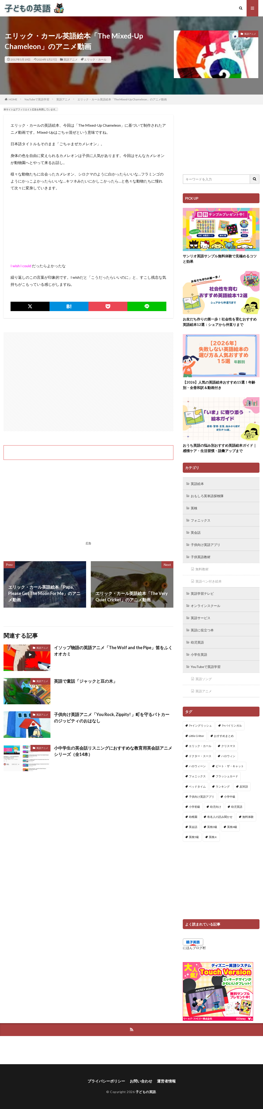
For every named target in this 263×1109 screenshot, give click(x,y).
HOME (13, 99)
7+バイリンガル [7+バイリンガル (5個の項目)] (232, 725)
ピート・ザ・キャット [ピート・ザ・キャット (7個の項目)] (230, 766)
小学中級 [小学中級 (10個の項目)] (229, 796)
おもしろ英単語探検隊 (207, 496)
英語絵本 (197, 484)
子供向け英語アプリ (205, 545)
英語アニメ (71, 59)
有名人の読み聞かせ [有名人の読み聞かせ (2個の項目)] (220, 817)
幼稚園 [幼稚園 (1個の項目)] (193, 817)
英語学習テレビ (202, 593)
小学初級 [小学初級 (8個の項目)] (194, 806)
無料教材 (202, 569)
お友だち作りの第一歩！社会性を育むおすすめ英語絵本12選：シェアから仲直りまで (220, 322)
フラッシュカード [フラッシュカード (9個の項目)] (227, 776)
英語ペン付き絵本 (208, 581)
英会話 (196, 532)
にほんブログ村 (194, 948)
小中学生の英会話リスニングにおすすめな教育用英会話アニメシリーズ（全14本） (113, 751)
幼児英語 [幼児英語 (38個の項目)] (236, 806)
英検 (194, 508)
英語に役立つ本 (202, 630)
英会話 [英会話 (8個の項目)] (193, 827)
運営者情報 (166, 1081)
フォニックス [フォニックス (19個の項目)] (197, 776)
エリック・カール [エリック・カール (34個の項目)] (200, 746)
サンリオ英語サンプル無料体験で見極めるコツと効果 (220, 258)
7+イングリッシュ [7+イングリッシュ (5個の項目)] (200, 725)
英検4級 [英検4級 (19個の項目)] (232, 827)
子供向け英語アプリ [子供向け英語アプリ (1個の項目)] (201, 796)
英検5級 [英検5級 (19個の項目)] (194, 837)
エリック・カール (95, 59)
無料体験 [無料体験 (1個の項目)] (248, 817)
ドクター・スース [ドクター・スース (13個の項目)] (200, 756)
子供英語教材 (200, 557)
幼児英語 (197, 642)
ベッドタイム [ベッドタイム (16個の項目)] (197, 786)
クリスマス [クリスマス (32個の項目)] (228, 746)
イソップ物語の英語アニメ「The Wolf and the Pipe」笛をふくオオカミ (113, 650)
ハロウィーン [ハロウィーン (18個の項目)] (197, 766)
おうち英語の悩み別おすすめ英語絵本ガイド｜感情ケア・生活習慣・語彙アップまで (220, 448)
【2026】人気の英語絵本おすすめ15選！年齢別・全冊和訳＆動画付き (219, 385)
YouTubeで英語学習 (36, 99)
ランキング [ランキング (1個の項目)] (223, 786)
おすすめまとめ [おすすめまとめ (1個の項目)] (224, 736)
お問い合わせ (141, 1081)
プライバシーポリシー (106, 1081)
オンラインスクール (205, 606)
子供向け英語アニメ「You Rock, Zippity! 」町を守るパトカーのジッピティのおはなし (111, 717)
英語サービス (200, 618)
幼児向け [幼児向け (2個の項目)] (215, 806)
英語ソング (203, 679)
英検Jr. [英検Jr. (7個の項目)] (213, 837)
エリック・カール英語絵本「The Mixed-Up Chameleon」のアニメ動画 (122, 99)
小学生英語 (199, 654)
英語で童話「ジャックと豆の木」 (85, 681)
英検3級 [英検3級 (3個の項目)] (212, 827)
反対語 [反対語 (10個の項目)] (244, 786)
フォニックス (200, 520)
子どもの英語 (146, 1092)
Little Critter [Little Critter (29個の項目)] (196, 736)
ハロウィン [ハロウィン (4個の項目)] (228, 756)
